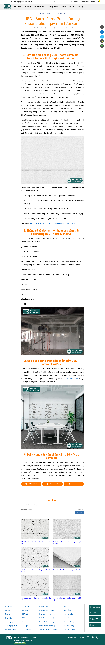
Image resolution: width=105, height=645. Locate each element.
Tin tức (93, 2)
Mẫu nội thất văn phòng (46, 622)
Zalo (102, 36)
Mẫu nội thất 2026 (95, 619)
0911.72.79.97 (31, 484)
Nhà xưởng (85, 1)
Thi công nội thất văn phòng (48, 629)
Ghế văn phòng (69, 626)
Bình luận (50, 28)
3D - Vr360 (95, 625)
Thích (42, 28)
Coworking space (71, 379)
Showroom (75, 1)
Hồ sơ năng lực (96, 607)
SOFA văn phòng (69, 629)
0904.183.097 (52, 484)
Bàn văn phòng (69, 622)
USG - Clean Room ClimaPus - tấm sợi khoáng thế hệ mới (52, 223)
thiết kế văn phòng (49, 626)
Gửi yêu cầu (73, 484)
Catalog (94, 612)
